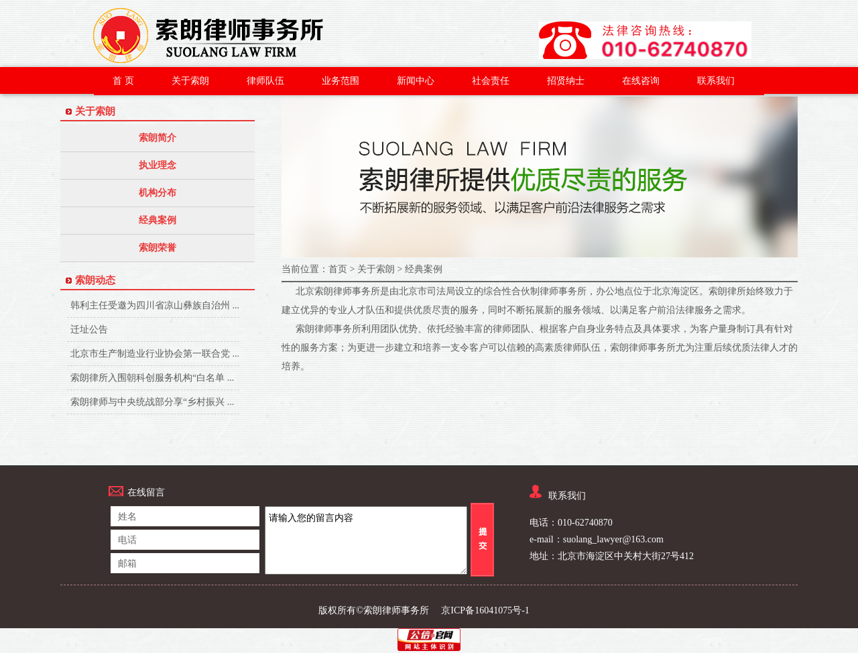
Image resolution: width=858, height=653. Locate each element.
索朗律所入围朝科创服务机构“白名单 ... (152, 379)
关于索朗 (190, 80)
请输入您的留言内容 (366, 540)
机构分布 (157, 193)
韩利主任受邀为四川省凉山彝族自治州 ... (154, 307)
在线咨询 (641, 80)
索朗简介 (157, 138)
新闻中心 (415, 80)
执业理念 (157, 165)
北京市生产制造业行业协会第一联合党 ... (154, 355)
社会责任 (490, 80)
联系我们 (716, 80)
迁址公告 (128, 331)
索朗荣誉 (157, 248)
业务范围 (340, 80)
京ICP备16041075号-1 (485, 610)
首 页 (123, 80)
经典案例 (157, 220)
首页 (337, 269)
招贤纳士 (566, 80)
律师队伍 (265, 80)
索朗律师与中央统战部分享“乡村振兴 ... (152, 403)
